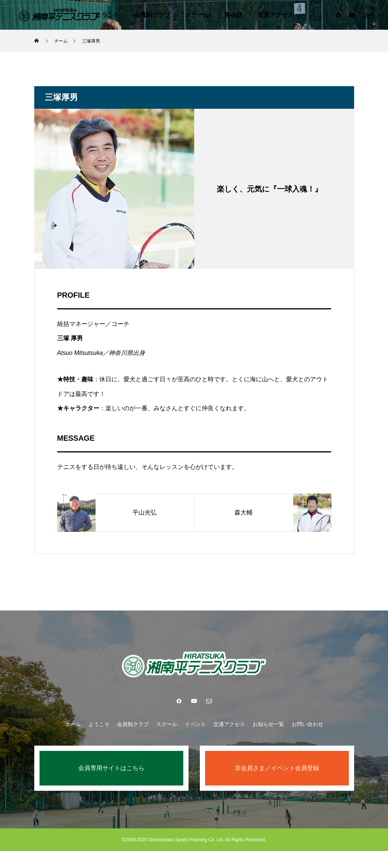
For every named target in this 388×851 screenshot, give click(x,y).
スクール (197, 15)
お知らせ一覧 (268, 724)
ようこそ (107, 15)
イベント (195, 724)
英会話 (233, 15)
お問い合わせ (307, 724)
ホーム (73, 724)
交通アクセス (275, 15)
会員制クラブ (152, 15)
